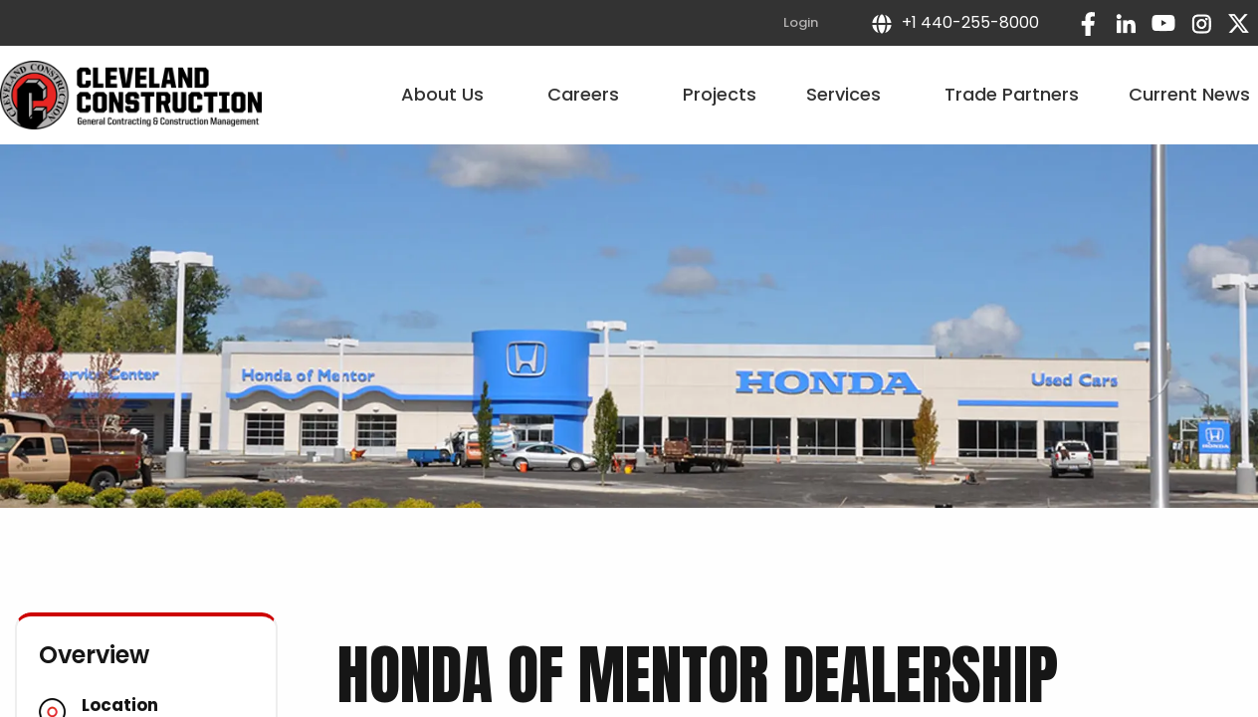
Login (800, 22)
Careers (590, 94)
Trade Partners (1011, 94)
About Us (449, 94)
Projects (719, 94)
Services (850, 94)
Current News (1189, 94)
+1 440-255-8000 (954, 22)
